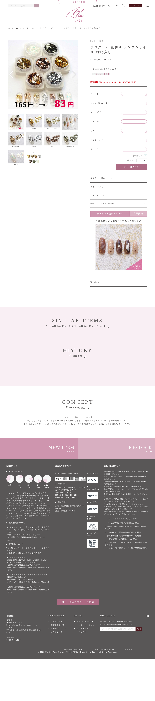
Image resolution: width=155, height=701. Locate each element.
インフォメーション (86, 625)
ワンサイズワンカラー (46, 28)
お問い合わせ (83, 632)
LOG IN (136, 6)
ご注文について (57, 625)
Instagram (147, 616)
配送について (57, 632)
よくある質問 (83, 628)
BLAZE (75, 14)
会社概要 (129, 650)
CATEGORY (99, 6)
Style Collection (85, 621)
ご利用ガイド (57, 621)
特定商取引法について (74, 650)
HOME (11, 28)
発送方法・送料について (102, 178)
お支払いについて (59, 628)
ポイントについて (99, 195)
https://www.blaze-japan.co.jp (22, 625)
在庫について (96, 187)
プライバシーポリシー (104, 650)
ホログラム (25, 28)
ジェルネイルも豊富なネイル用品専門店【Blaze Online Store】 (72, 652)
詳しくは (118, 195)
